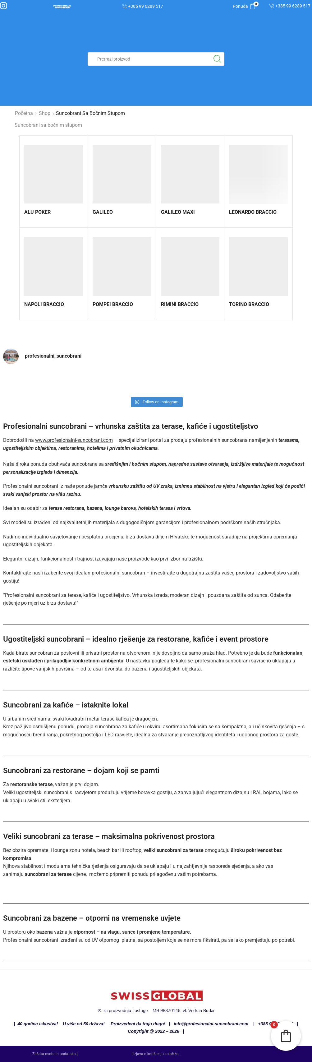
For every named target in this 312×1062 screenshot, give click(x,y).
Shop (44, 113)
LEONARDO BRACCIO (253, 212)
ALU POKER (37, 212)
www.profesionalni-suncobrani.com (74, 440)
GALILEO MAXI (178, 212)
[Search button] (217, 59)
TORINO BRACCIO (249, 304)
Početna (24, 113)
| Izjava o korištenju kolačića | (156, 1054)
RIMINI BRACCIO (180, 304)
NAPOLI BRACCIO (44, 304)
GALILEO (103, 212)
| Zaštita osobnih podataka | (54, 1054)
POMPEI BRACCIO (113, 304)
